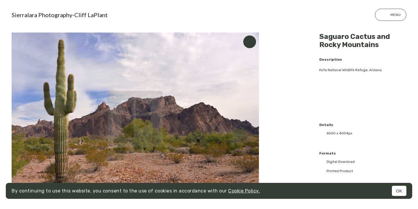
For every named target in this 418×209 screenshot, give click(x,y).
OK (399, 190)
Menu (391, 14)
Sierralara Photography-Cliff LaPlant (60, 14)
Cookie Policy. (244, 191)
